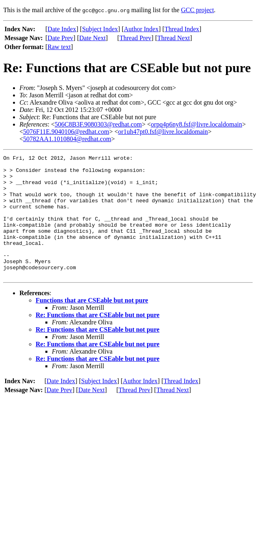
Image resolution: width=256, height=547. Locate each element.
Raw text (58, 46)
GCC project (197, 9)
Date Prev (60, 37)
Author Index (141, 29)
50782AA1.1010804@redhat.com (67, 138)
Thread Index (181, 29)
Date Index (61, 29)
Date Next (92, 37)
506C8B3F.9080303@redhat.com (98, 124)
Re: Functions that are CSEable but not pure (98, 339)
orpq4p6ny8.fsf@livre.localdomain (196, 124)
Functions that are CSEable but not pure (92, 324)
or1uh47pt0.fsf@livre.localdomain (163, 131)
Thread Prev (135, 37)
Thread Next (173, 37)
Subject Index (100, 29)
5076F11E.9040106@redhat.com (66, 131)
